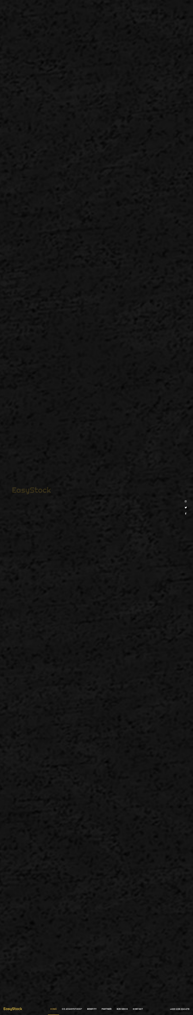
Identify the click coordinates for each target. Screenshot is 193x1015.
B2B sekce (122, 1009)
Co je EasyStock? (72, 1009)
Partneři (107, 1009)
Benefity (91, 1009)
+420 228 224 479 (179, 1009)
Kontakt (138, 1009)
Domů (53, 1009)
